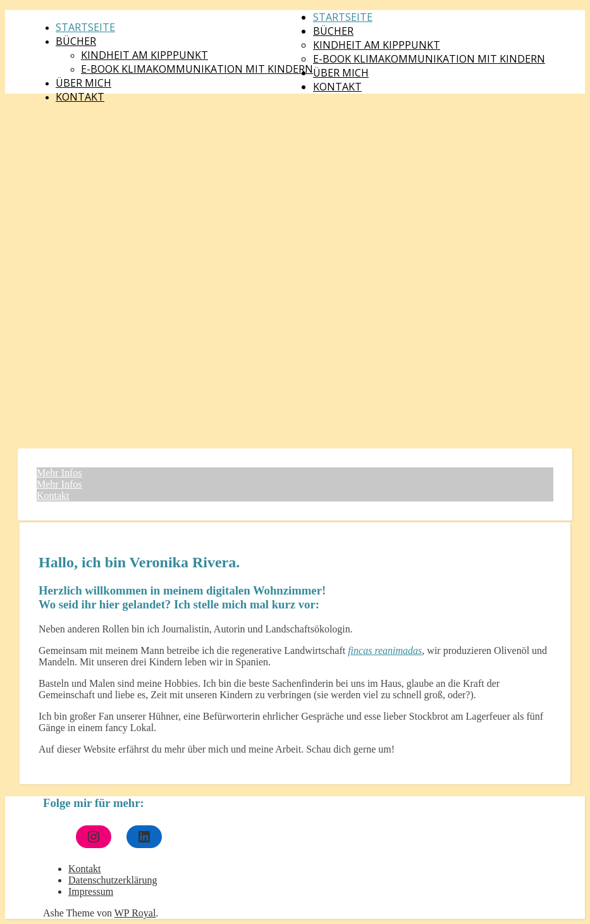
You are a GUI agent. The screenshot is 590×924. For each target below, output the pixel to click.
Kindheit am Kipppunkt (144, 55)
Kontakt (80, 97)
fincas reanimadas (385, 650)
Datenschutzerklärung (112, 880)
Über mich (83, 83)
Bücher (76, 41)
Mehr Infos (59, 472)
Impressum (90, 891)
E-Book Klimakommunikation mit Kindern (197, 69)
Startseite (85, 27)
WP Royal (135, 913)
